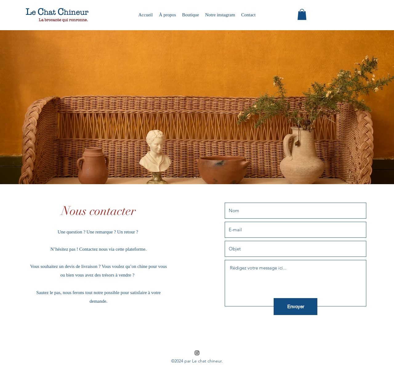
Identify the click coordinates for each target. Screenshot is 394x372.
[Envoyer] (295, 306)
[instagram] (197, 353)
